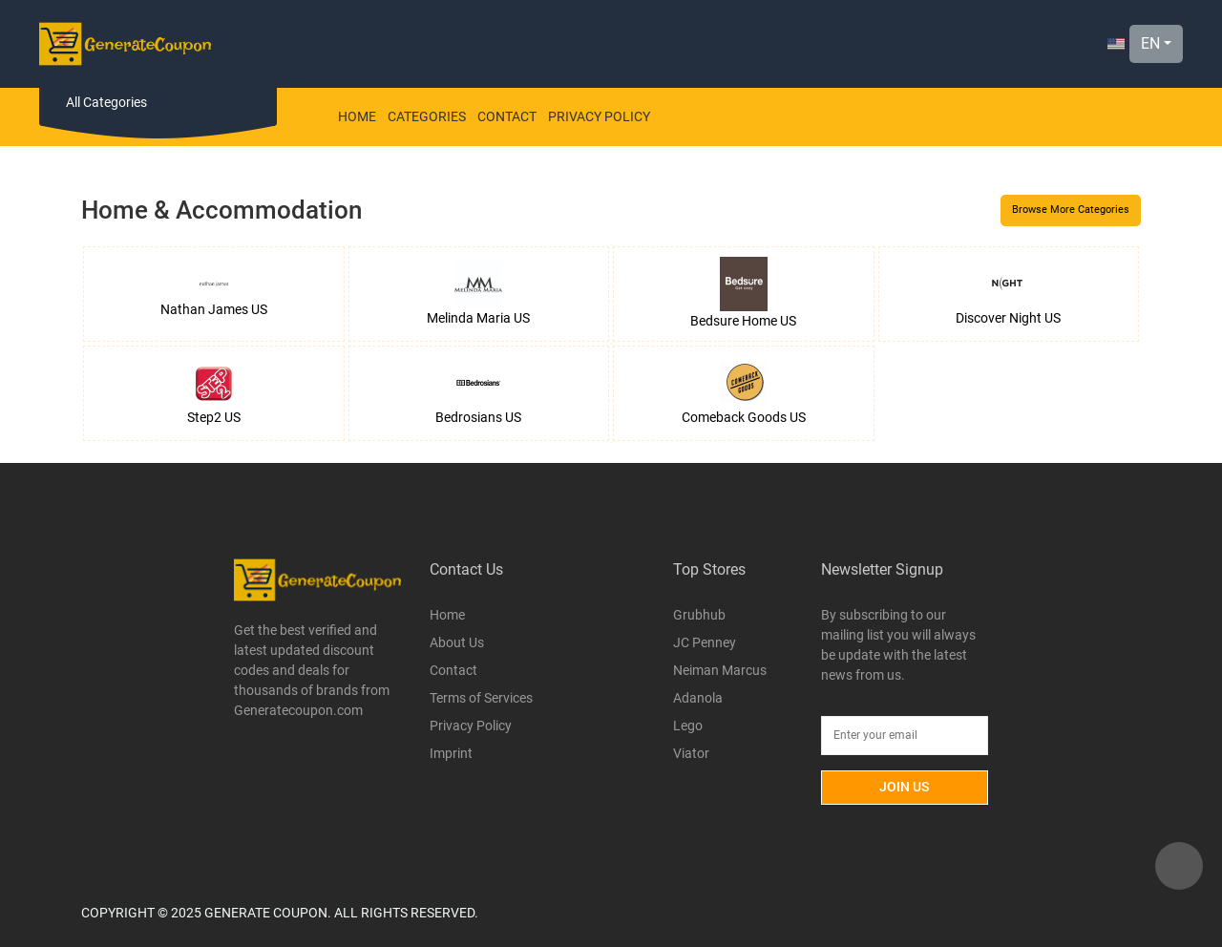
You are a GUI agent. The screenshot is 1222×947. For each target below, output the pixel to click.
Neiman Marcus (720, 670)
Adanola (698, 697)
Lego (688, 725)
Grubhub (699, 614)
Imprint (451, 753)
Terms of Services (481, 697)
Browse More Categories (1070, 209)
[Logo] (125, 44)
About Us (457, 642)
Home (357, 116)
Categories (427, 116)
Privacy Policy (599, 116)
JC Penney (704, 642)
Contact (507, 116)
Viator (691, 753)
